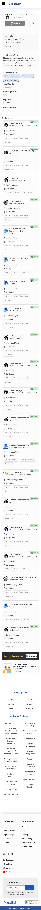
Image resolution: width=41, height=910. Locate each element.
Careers (6, 842)
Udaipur (29, 709)
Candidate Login (9, 831)
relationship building (12, 76)
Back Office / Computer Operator (11, 741)
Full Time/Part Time (11, 460)
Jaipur (11, 704)
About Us (25, 827)
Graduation (9, 169)
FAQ (23, 831)
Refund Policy (27, 846)
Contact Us (7, 838)
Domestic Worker (11, 794)
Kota (11, 709)
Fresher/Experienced (21, 138)
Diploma (7, 491)
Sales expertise (27, 76)
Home (5, 827)
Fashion (30, 759)
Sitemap (25, 835)
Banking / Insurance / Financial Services (11, 751)
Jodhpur (30, 704)
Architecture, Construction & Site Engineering (11, 730)
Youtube (8, 872)
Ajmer (11, 699)
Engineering (30, 738)
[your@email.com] (16, 887)
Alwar (29, 699)
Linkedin (7, 864)
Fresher (17, 193)
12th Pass (8, 142)
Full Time (8, 138)
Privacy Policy (27, 838)
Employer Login (8, 835)
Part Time (8, 193)
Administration (11, 723)
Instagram (8, 868)
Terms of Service (28, 842)
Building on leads (11, 80)
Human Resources (30, 779)
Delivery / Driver (11, 789)
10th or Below (27, 193)
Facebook (8, 860)
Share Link (18, 671)
